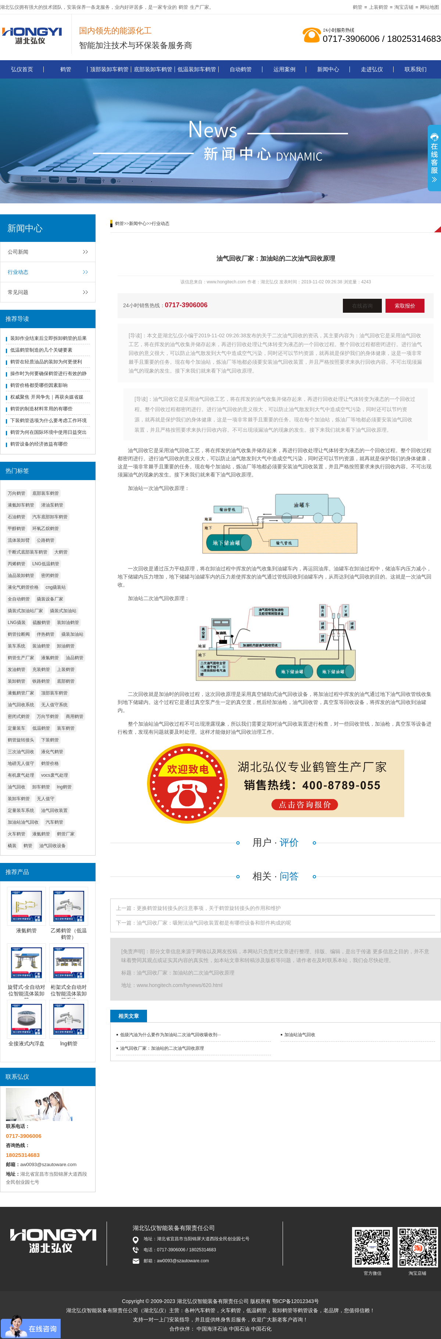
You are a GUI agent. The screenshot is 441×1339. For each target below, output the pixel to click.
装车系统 (16, 646)
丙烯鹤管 (16, 563)
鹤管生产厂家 (21, 657)
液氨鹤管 (41, 834)
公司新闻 (18, 252)
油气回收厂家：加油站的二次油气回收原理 (162, 1048)
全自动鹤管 (19, 599)
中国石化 (261, 1329)
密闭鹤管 (50, 575)
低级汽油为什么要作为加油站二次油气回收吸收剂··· (170, 1034)
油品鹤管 (74, 657)
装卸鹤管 (16, 681)
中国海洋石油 (212, 1329)
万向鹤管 (16, 493)
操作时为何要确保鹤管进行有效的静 (48, 373)
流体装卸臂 (19, 540)
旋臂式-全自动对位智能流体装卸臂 (27, 993)
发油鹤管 (16, 669)
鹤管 (183, 7)
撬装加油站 (72, 634)
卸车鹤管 (41, 787)
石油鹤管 (16, 516)
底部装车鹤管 (45, 493)
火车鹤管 (16, 834)
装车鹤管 (66, 728)
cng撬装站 (56, 587)
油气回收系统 (21, 704)
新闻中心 (328, 69)
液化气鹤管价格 (23, 587)
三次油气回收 (21, 751)
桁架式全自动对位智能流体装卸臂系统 (69, 993)
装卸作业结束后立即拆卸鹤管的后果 (48, 338)
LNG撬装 (17, 622)
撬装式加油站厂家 (25, 610)
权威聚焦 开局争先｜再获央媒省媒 (46, 397)
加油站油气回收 (23, 822)
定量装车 (16, 728)
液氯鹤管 (50, 657)
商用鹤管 (74, 716)
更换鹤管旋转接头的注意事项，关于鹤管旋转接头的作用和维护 (209, 908)
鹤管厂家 (66, 834)
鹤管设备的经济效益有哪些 (39, 444)
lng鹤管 (64, 787)
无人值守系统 (54, 704)
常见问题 (18, 292)
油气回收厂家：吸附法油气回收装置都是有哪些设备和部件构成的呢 (214, 923)
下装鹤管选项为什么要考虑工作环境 (48, 420)
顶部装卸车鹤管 (109, 69)
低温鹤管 (41, 728)
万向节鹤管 (48, 716)
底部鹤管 (66, 681)
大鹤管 (61, 552)
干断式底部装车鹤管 (27, 552)
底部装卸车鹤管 (153, 69)
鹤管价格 (50, 763)
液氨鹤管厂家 (21, 693)
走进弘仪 (372, 69)
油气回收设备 (52, 845)
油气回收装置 (54, 810)
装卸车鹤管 (19, 798)
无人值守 (45, 798)
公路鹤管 (45, 540)
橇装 (12, 845)
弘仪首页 (22, 69)
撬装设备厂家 (50, 599)
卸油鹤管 (66, 646)
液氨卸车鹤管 (21, 505)
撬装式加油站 (63, 610)
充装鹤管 (41, 669)
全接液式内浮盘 (26, 1043)
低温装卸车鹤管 (197, 69)
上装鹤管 (378, 7)
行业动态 (18, 272)
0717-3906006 (186, 305)
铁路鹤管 (41, 681)
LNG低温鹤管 (45, 563)
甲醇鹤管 (16, 528)
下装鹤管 (50, 740)
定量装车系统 (21, 810)
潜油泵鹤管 (52, 505)
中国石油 (239, 1329)
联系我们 (416, 69)
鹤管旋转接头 (21, 740)
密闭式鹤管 (19, 716)
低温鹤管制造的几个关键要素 (41, 350)
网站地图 (429, 7)
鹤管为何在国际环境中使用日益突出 (48, 432)
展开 (434, 159)
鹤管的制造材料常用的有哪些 (41, 408)
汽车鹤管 (54, 822)
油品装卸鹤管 (21, 575)
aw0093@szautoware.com (48, 1164)
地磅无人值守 (21, 763)
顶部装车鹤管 (54, 693)
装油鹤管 (41, 646)
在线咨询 (362, 306)
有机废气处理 (21, 775)
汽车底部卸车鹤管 (50, 516)
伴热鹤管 (45, 634)
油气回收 (16, 787)
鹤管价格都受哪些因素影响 (39, 385)
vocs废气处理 (54, 775)
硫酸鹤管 (41, 622)
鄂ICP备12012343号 (295, 1301)
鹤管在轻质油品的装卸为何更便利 (46, 361)
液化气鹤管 (52, 751)
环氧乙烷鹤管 (45, 528)
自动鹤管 (241, 69)
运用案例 (284, 69)
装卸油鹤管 (68, 622)
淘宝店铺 (403, 7)
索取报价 (405, 306)
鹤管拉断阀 (19, 634)
